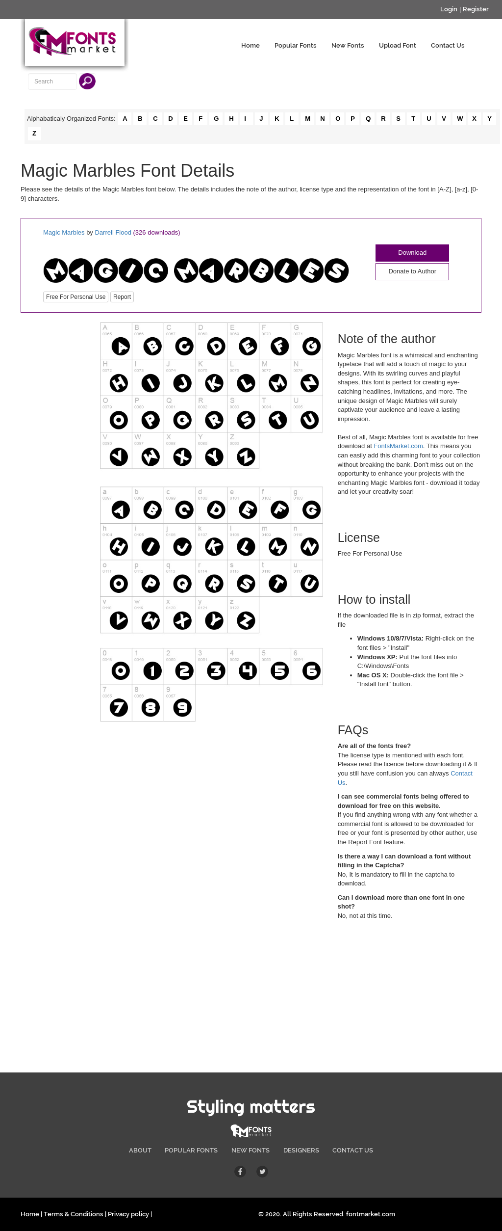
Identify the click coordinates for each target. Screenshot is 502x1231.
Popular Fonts (296, 45)
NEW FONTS (250, 1150)
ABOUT (140, 1150)
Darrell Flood (113, 232)
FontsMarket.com (398, 446)
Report (122, 297)
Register (476, 9)
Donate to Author (412, 271)
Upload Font (397, 45)
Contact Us (448, 45)
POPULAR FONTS (191, 1150)
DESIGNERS (301, 1150)
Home (250, 45)
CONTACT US (352, 1150)
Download (412, 252)
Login (448, 9)
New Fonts (347, 45)
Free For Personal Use (75, 297)
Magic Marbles (64, 232)
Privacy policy (128, 1214)
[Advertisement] (53, 469)
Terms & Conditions (73, 1214)
